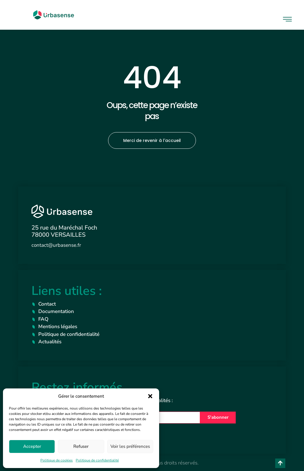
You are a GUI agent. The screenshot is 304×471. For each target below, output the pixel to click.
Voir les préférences (130, 446)
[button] (150, 396)
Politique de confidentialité (97, 460)
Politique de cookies (56, 460)
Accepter (32, 446)
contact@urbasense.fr (56, 245)
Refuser (80, 446)
